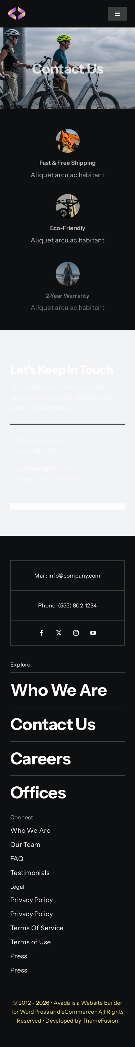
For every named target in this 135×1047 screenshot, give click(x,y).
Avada (62, 1002)
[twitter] (59, 632)
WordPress (34, 1011)
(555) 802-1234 (77, 605)
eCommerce (77, 1011)
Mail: (41, 575)
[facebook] (42, 632)
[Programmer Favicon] (16, 10)
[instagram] (76, 632)
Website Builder (102, 1002)
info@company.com (74, 575)
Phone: (48, 605)
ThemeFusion (100, 1020)
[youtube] (93, 632)
